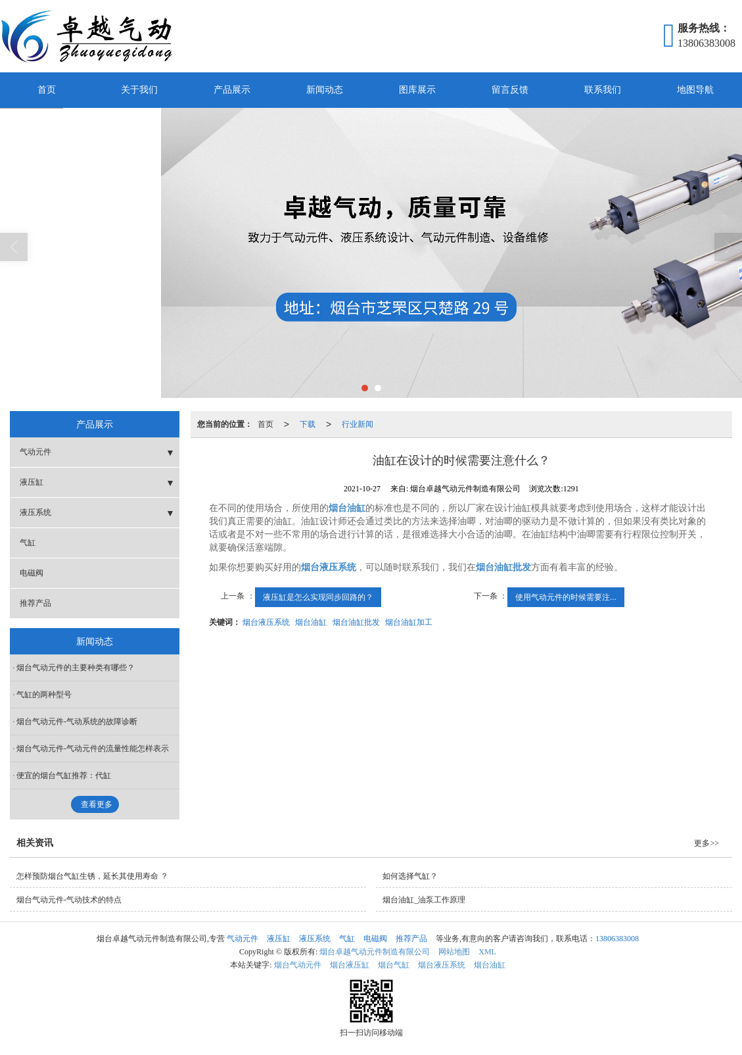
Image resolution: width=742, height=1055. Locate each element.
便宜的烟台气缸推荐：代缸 (63, 775)
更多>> (706, 843)
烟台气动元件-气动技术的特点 (69, 899)
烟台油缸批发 (356, 622)
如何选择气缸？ (410, 876)
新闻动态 (324, 90)
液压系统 (35, 512)
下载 (307, 424)
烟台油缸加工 (408, 622)
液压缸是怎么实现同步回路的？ (318, 597)
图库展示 (417, 90)
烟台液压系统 (266, 622)
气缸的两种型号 (44, 694)
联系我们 (602, 90)
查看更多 (96, 804)
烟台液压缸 (349, 964)
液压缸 (31, 482)
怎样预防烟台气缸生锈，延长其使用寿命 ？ (92, 876)
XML (487, 951)
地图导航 (695, 90)
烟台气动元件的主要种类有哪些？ (75, 667)
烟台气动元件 (297, 964)
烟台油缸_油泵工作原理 (424, 899)
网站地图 (454, 951)
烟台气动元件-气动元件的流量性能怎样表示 (92, 748)
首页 (46, 90)
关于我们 (139, 90)
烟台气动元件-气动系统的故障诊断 (76, 721)
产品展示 (232, 90)
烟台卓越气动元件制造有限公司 (374, 951)
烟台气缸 (393, 964)
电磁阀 (31, 572)
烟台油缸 (311, 622)
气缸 (27, 542)
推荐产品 (35, 603)
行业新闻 (357, 424)
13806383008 (617, 938)
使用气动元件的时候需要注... (565, 597)
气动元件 (35, 451)
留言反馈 (510, 90)
